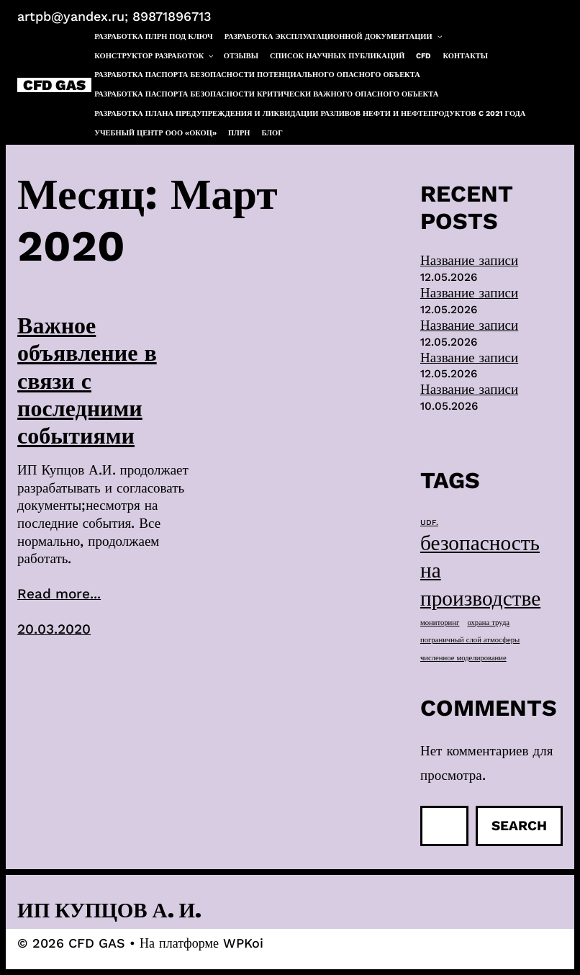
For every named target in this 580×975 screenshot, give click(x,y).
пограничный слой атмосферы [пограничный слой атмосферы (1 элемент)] (470, 639)
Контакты (466, 55)
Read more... (59, 593)
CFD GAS (54, 85)
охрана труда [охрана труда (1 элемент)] (488, 622)
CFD (423, 55)
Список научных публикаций (337, 55)
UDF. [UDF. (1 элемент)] (429, 522)
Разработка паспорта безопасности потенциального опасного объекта (257, 74)
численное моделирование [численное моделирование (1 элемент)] (463, 657)
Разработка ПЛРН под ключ (153, 36)
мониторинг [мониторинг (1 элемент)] (439, 622)
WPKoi (243, 943)
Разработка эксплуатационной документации (334, 37)
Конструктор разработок (154, 56)
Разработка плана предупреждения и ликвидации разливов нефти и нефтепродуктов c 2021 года (309, 113)
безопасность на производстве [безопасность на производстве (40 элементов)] (480, 570)
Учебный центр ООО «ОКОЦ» (155, 133)
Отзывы (241, 55)
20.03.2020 (54, 629)
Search (519, 825)
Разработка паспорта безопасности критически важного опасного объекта (266, 94)
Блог (272, 133)
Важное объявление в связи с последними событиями (87, 381)
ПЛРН (239, 133)
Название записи (469, 260)
